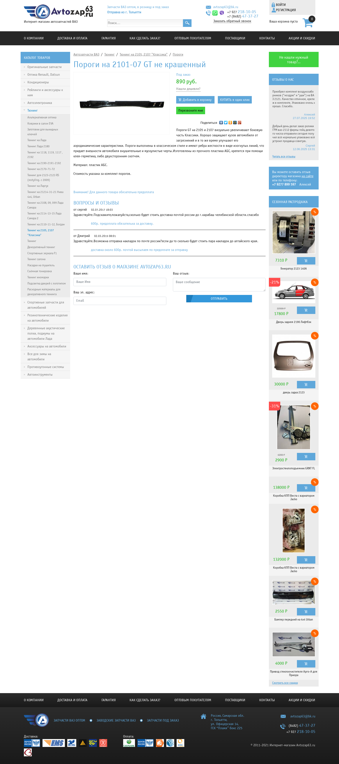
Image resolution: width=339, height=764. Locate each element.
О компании (34, 38)
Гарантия (108, 38)
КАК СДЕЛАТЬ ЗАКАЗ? (145, 38)
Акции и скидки (302, 38)
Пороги (178, 54)
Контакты (267, 38)
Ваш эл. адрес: (84, 292)
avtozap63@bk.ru (225, 7)
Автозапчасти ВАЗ (86, 54)
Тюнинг (109, 54)
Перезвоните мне (190, 110)
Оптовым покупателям (192, 38)
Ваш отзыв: (181, 273)
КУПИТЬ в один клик (235, 100)
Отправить (219, 299)
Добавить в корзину (197, 100)
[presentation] (106, 317)
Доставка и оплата (72, 38)
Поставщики (235, 38)
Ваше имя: (80, 273)
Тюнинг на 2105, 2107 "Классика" (144, 54)
